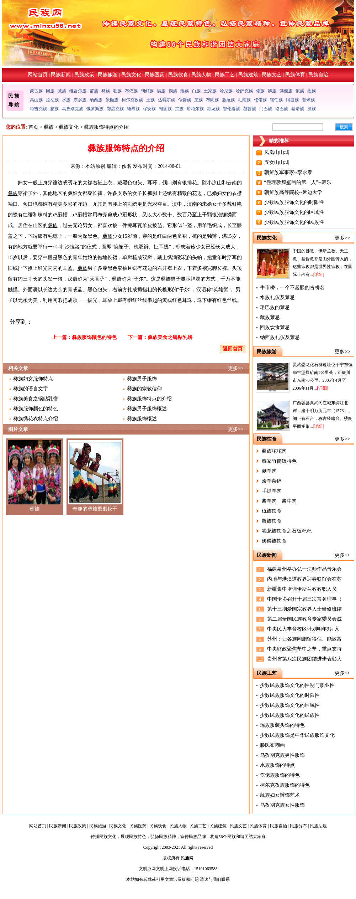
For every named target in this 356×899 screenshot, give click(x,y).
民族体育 (295, 74)
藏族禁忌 (270, 317)
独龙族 (213, 108)
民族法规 (318, 825)
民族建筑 (248, 74)
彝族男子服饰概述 (147, 408)
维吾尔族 (77, 90)
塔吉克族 (38, 108)
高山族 (36, 99)
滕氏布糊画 (272, 745)
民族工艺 (225, 74)
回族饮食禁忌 (275, 327)
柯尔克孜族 (132, 99)
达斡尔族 (166, 99)
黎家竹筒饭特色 (279, 461)
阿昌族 (292, 99)
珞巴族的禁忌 (275, 307)
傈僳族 (286, 90)
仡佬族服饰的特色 (280, 775)
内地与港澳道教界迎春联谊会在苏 (304, 579)
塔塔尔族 (195, 108)
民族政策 (84, 74)
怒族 (54, 108)
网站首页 (38, 74)
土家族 (210, 90)
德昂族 (133, 108)
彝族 (105, 90)
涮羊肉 (269, 471)
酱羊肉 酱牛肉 (279, 501)
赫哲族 (249, 108)
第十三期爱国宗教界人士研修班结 (304, 609)
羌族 (198, 99)
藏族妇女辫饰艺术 (280, 795)
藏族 (62, 90)
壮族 (117, 90)
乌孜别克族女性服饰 (282, 805)
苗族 (94, 90)
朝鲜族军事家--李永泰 (288, 172)
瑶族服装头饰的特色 (282, 725)
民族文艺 (272, 74)
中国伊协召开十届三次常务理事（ (304, 599)
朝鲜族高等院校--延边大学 (293, 192)
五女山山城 (276, 162)
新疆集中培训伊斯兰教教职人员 (302, 589)
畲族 (311, 90)
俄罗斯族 (94, 108)
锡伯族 (276, 99)
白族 (196, 90)
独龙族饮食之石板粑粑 (287, 531)
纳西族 (96, 99)
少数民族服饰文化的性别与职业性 (297, 685)
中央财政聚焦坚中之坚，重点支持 (304, 649)
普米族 (308, 99)
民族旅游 (108, 74)
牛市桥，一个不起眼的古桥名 (292, 287)
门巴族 (265, 108)
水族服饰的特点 (277, 765)
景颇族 (112, 99)
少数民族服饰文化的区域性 (294, 212)
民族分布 (298, 825)
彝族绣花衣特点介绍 (35, 418)
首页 (33, 127)
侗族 (173, 90)
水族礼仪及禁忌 (277, 297)
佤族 (300, 90)
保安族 (149, 108)
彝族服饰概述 (142, 418)
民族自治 (318, 74)
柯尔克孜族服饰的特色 (285, 785)
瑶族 (184, 90)
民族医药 (155, 74)
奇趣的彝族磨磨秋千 (95, 509)
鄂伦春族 (231, 108)
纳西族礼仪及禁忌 (280, 337)
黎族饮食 (272, 521)
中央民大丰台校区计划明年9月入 (303, 629)
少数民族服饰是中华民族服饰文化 (297, 735)
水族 (66, 99)
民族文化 (131, 74)
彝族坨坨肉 (274, 451)
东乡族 (80, 99)
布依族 (131, 90)
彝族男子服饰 (142, 378)
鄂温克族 (115, 108)
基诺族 (297, 108)
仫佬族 (184, 99)
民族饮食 (178, 74)
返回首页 (233, 348)
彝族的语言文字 (30, 388)
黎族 (272, 90)
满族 (161, 90)
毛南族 (244, 99)
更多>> (236, 368)
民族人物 (201, 74)
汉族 (311, 108)
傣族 (260, 90)
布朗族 (212, 99)
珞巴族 (281, 108)
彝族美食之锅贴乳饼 (170, 337)
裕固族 (165, 108)
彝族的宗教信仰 (144, 388)
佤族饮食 (272, 511)
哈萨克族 (244, 90)
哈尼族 (226, 90)
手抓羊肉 (272, 491)
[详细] (318, 274)
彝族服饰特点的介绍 (149, 398)
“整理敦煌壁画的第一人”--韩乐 (298, 182)
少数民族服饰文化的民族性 (294, 222)
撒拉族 (228, 99)
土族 (150, 99)
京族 (179, 108)
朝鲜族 (147, 90)
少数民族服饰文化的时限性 (294, 202)
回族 (50, 90)
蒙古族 (36, 90)
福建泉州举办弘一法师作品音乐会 (304, 569)
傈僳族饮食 (274, 541)
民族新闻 (61, 74)
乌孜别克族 (72, 108)
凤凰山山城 (276, 152)
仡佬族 (260, 99)
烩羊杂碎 (272, 481)
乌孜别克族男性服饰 (282, 755)
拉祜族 (52, 99)
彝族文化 (69, 127)
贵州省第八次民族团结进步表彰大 (304, 659)
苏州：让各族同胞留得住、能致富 (304, 639)
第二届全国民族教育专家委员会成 (304, 619)
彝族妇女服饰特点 (33, 378)
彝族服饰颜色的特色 (94, 337)
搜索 (344, 126)
